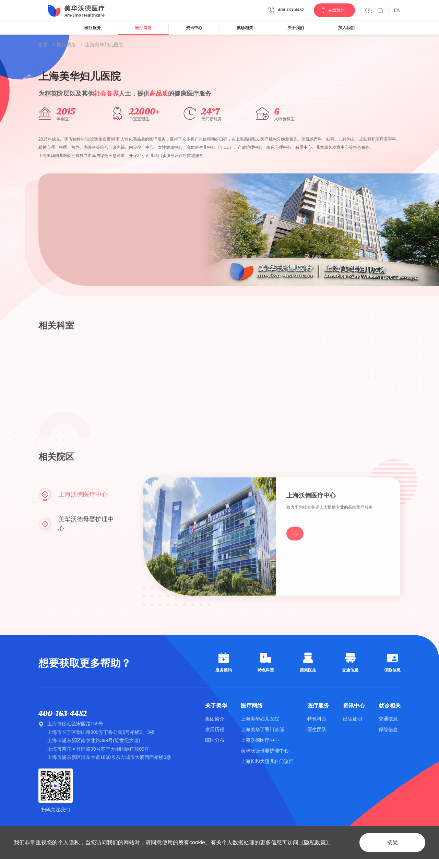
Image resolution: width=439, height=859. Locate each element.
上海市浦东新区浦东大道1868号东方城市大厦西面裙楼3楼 (109, 757)
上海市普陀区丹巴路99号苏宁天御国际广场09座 (98, 749)
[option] (238, 230)
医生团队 (317, 729)
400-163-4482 (62, 714)
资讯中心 (194, 27)
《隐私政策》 (314, 842)
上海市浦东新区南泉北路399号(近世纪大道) (93, 740)
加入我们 (346, 27)
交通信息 (388, 719)
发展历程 (214, 729)
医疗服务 (92, 27)
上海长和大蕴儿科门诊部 (267, 761)
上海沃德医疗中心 (260, 740)
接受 (392, 842)
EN (397, 10)
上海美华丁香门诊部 (262, 729)
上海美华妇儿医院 (104, 44)
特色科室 (317, 719)
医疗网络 (143, 27)
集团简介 (214, 719)
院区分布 (214, 740)
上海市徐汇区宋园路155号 (75, 723)
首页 (43, 44)
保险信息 (388, 729)
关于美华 (216, 706)
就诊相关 (245, 27)
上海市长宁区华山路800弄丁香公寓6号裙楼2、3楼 (101, 732)
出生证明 (352, 719)
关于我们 (295, 27)
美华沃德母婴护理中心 (265, 750)
